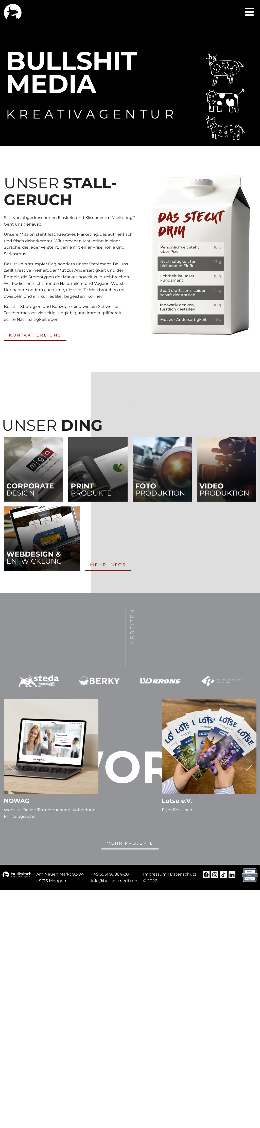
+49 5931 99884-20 (110, 874)
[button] (249, 12)
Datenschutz (183, 874)
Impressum (155, 874)
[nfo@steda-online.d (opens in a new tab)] (114, 880)
